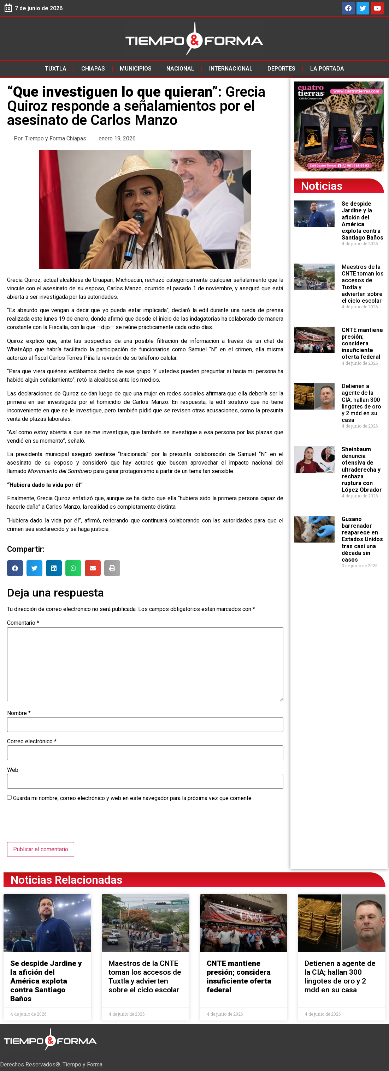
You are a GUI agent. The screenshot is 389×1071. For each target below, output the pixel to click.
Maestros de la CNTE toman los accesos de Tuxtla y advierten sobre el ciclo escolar (144, 976)
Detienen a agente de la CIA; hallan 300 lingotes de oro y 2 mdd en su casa (361, 403)
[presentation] (60, 825)
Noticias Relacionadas (66, 880)
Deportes (281, 68)
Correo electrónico (32, 741)
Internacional (231, 68)
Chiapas (93, 68)
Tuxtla (55, 68)
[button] (15, 568)
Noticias (321, 186)
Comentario (23, 623)
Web (12, 770)
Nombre (19, 713)
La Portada (327, 68)
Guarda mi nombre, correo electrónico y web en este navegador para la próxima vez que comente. (133, 798)
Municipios (136, 68)
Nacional (180, 68)
